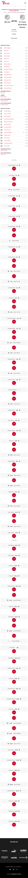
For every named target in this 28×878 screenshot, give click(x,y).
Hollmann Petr (7, 80)
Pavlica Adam (7, 82)
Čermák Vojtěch (8, 77)
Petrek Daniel (7, 135)
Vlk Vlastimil (14, 31)
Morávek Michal (8, 88)
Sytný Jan (6, 61)
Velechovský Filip (8, 121)
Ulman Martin (7, 116)
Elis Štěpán (6, 72)
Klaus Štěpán (7, 111)
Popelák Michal (7, 74)
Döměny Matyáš (8, 143)
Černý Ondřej (7, 140)
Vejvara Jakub (7, 64)
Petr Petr (3, 92)
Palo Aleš (3, 154)
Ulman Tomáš (7, 113)
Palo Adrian (7, 137)
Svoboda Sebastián (9, 119)
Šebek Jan (6, 58)
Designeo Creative (16, 874)
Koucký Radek (7, 127)
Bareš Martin (4, 96)
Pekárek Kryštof (4, 104)
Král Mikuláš (7, 66)
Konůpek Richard (8, 69)
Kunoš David (7, 129)
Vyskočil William (8, 132)
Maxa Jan (6, 50)
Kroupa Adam (7, 124)
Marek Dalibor (7, 48)
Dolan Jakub (7, 56)
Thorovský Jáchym (8, 85)
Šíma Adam (7, 146)
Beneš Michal (4, 150)
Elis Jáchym (7, 53)
